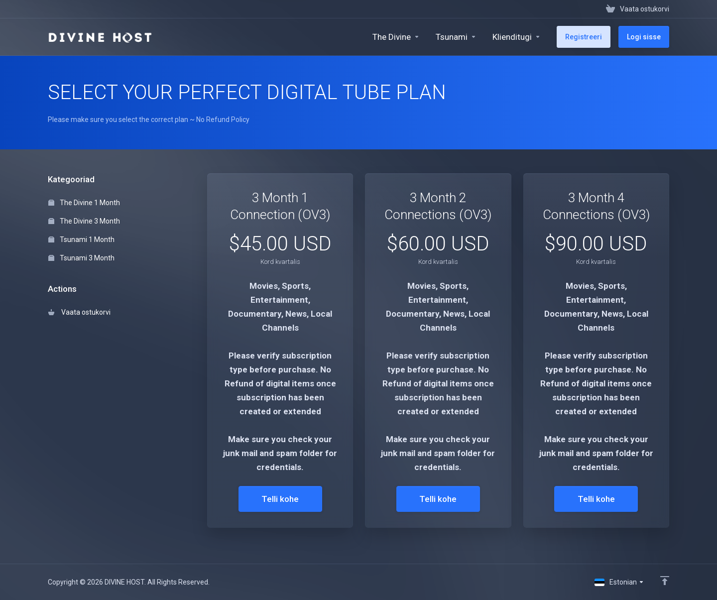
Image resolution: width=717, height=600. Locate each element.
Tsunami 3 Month (81, 258)
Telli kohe (280, 499)
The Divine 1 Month (84, 203)
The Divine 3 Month (84, 221)
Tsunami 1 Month (81, 239)
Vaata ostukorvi (79, 312)
